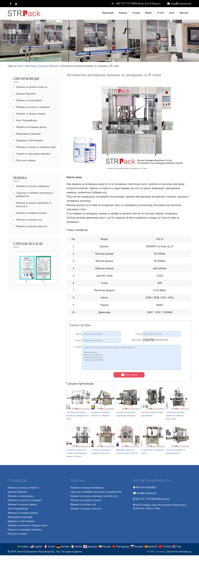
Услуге (160, 12)
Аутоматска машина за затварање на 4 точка (101, 451)
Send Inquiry (129, 375)
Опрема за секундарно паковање (33, 153)
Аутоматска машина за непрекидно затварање (126, 414)
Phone (78, 340)
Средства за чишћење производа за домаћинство (96, 491)
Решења (124, 12)
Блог (171, 12)
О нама (136, 12)
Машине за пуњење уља (29, 219)
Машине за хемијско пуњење (31, 212)
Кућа (19, 65)
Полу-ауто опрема (25, 160)
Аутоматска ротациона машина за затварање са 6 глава (77, 415)
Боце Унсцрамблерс (26, 120)
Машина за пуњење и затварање (33, 106)
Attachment (136, 340)
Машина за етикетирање (29, 100)
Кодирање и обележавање (29, 140)
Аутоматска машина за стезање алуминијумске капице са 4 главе (77, 453)
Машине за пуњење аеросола (31, 226)
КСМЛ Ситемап (155, 551)
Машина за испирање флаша (31, 126)
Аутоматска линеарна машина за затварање (100, 414)
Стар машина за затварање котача (152, 451)
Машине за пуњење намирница (32, 186)
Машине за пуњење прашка (30, 113)
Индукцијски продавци (28, 133)
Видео (150, 12)
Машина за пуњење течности (31, 86)
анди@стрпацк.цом (179, 3)
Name (78, 334)
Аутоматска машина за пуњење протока (175, 451)
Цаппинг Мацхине (48, 65)
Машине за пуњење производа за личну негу (94, 495)
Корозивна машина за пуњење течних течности (127, 451)
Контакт (184, 12)
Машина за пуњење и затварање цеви (36, 146)
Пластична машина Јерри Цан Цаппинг (152, 414)
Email (138, 334)
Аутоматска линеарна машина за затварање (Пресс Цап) (175, 415)
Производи (108, 12)
